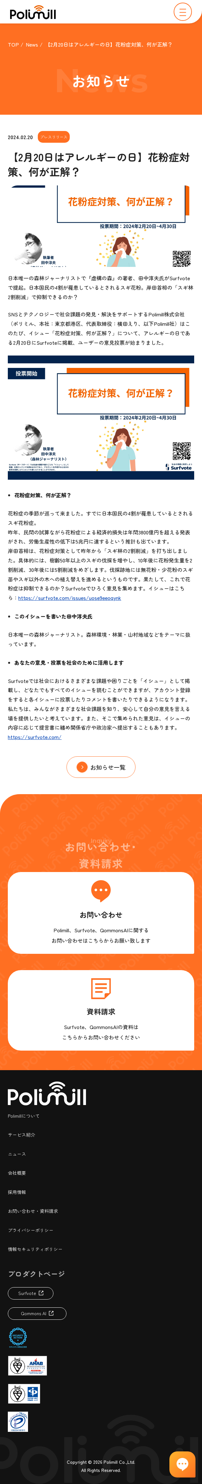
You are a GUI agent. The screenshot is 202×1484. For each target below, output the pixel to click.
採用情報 (17, 1192)
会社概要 (17, 1173)
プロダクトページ (36, 1273)
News (32, 44)
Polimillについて (24, 1116)
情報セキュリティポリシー (35, 1249)
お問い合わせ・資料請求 (33, 1211)
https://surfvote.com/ (35, 737)
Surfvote (27, 1293)
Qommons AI (33, 1313)
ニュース (17, 1154)
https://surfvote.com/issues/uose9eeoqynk (69, 598)
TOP (13, 44)
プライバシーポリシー (30, 1230)
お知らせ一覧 (107, 767)
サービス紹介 (21, 1134)
